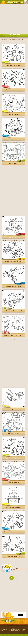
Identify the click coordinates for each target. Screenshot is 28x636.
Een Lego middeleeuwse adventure (13, 556)
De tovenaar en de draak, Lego (13, 89)
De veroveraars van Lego (13, 139)
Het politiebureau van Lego (13, 65)
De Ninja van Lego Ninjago (13, 114)
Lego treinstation (13, 163)
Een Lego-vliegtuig (13, 409)
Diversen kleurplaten (17, 568)
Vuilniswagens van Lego (14, 482)
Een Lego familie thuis (13, 433)
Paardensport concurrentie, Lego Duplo (13, 335)
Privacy (13, 628)
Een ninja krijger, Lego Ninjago (13, 507)
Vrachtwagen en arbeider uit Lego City (13, 310)
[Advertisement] (14, 19)
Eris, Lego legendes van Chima (13, 286)
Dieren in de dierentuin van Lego (13, 237)
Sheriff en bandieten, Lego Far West (13, 261)
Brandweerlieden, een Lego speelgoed (13, 531)
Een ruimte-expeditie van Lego (13, 458)
